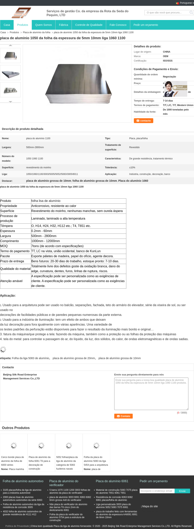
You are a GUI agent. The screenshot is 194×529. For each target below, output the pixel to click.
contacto (145, 120)
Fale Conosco (118, 24)
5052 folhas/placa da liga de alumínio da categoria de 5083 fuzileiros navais (67, 463)
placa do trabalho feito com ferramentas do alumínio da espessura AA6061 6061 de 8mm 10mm (116, 514)
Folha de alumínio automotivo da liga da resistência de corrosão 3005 (23, 506)
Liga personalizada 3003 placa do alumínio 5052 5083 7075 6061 (113, 506)
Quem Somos (43, 24)
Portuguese (187, 2)
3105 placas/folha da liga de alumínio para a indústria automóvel (22, 491)
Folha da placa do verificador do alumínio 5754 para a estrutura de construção (66, 517)
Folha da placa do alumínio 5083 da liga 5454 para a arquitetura (96, 461)
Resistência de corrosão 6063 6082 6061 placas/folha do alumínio (114, 498)
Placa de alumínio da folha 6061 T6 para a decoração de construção (39, 463)
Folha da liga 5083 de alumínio (30, 358)
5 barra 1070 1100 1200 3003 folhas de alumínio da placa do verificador (69, 491)
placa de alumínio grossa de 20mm (74, 358)
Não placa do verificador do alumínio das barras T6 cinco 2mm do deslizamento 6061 (68, 507)
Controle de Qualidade (88, 24)
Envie (182, 491)
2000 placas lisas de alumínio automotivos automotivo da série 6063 (22, 498)
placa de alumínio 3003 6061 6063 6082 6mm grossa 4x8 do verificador (70, 498)
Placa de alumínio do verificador (63, 483)
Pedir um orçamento (146, 24)
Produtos (22, 24)
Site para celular (149, 511)
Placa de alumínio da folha (36, 32)
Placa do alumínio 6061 (112, 481)
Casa (7, 24)
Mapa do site (150, 506)
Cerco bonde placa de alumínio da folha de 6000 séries (12, 461)
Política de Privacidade (17, 526)
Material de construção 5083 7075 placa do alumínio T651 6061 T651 (116, 491)
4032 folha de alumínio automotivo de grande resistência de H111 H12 (22, 513)
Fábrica (63, 24)
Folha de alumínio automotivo (23, 481)
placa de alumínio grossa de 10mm (120, 358)
